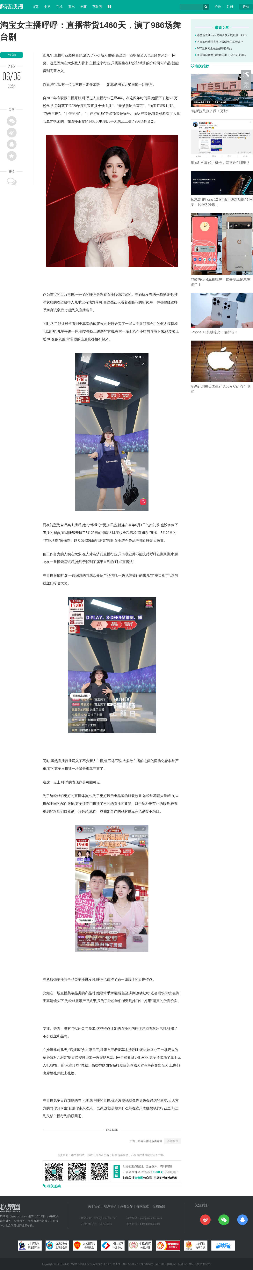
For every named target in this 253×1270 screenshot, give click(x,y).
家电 (71, 6)
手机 (59, 6)
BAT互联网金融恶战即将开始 (213, 48)
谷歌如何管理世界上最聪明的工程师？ (219, 41)
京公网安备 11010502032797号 (125, 1264)
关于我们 (94, 1206)
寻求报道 (142, 1206)
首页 (35, 6)
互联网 (97, 6)
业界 (47, 6)
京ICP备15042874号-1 (92, 1264)
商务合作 (126, 1206)
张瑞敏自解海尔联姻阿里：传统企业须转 (220, 55)
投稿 (246, 6)
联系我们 (110, 1206)
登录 (218, 6)
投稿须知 (159, 1206)
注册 (230, 6)
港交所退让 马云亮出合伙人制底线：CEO (221, 35)
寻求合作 (172, 1141)
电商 (83, 6)
